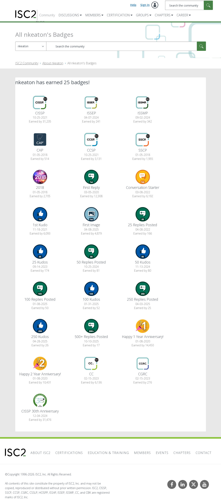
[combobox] (189, 5)
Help (133, 5)
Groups (142, 15)
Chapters (162, 15)
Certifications (69, 453)
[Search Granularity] (30, 46)
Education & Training (108, 453)
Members (93, 15)
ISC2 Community (26, 63)
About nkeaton (52, 63)
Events (162, 453)
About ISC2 (40, 453)
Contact (203, 453)
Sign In (145, 5)
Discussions (68, 15)
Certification (118, 15)
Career (182, 15)
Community (47, 15)
